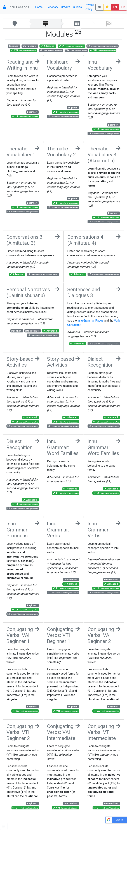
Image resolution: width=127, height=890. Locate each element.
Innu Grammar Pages (90, 320)
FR (123, 7)
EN (115, 7)
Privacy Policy (89, 7)
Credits (65, 7)
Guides (77, 7)
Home (39, 7)
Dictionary (52, 7)
